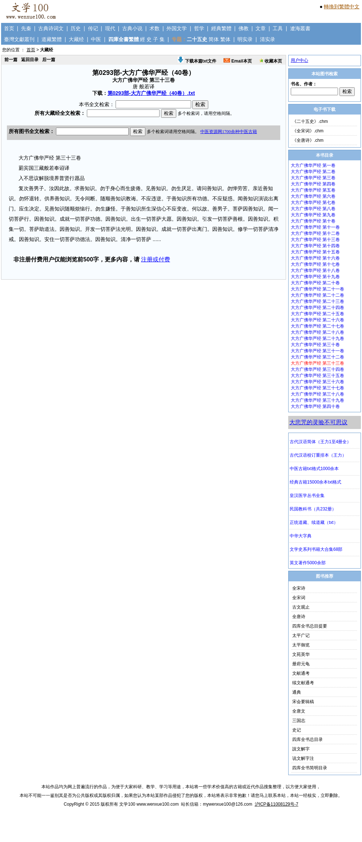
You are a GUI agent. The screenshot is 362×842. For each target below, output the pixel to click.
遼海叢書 (300, 28)
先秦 (26, 28)
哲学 (199, 28)
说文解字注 (303, 758)
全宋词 (298, 597)
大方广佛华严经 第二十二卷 (317, 295)
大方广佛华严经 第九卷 (313, 214)
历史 (76, 28)
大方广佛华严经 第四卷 (313, 184)
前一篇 (10, 59)
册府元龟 (301, 663)
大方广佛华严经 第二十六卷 (317, 319)
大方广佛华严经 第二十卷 (315, 282)
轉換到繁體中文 (341, 6)
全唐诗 (298, 616)
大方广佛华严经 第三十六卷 (317, 381)
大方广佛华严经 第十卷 (313, 221)
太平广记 (301, 635)
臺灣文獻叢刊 (19, 39)
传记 (93, 28)
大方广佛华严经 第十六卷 (315, 258)
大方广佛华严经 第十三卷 (315, 239)
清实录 (267, 39)
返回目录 (30, 59)
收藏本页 (270, 61)
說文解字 (301, 748)
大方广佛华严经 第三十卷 (315, 344)
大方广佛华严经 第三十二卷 (317, 357)
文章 (261, 28)
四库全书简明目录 (309, 767)
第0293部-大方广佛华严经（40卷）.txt (151, 93)
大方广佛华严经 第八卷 (313, 208)
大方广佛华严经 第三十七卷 (317, 387)
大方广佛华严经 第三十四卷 (317, 369)
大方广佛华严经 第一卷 (313, 165)
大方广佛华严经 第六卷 (313, 196)
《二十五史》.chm (310, 121)
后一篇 (48, 59)
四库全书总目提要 (309, 626)
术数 (154, 28)
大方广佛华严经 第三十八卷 (317, 394)
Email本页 (238, 61)
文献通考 (301, 673)
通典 (296, 692)
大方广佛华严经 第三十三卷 (317, 363)
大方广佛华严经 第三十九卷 (317, 400)
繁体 (225, 39)
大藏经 (76, 39)
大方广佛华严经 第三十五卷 (317, 375)
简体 (214, 39)
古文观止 (301, 607)
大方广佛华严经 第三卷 (313, 177)
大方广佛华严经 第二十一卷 (317, 289)
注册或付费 (155, 259)
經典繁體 (221, 28)
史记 (296, 730)
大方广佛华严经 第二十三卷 (317, 301)
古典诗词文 (51, 28)
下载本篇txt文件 (197, 61)
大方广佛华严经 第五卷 (313, 190)
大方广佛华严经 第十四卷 (315, 245)
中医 (96, 39)
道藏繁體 (51, 39)
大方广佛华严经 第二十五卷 (317, 313)
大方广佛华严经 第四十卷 (315, 406)
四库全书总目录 (307, 739)
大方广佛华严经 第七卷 (313, 202)
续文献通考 (303, 682)
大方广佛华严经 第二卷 (313, 171)
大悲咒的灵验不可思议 (318, 422)
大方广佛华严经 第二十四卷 (317, 307)
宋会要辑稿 (303, 701)
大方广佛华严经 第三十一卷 (317, 350)
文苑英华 (301, 654)
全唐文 (298, 711)
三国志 (298, 720)
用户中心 (299, 60)
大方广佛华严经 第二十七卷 (317, 326)
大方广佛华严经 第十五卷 (315, 251)
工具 (278, 28)
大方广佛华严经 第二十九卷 (317, 338)
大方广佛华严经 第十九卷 (315, 276)
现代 (110, 28)
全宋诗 (298, 588)
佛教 (243, 28)
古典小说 (132, 28)
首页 (9, 28)
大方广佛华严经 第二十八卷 (317, 332)
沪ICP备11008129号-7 (276, 804)
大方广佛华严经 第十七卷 (315, 264)
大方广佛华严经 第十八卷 (315, 270)
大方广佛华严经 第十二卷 (315, 233)
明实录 (245, 39)
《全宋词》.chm (307, 130)
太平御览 (301, 644)
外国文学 (176, 28)
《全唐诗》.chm (307, 140)
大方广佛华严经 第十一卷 (315, 227)
